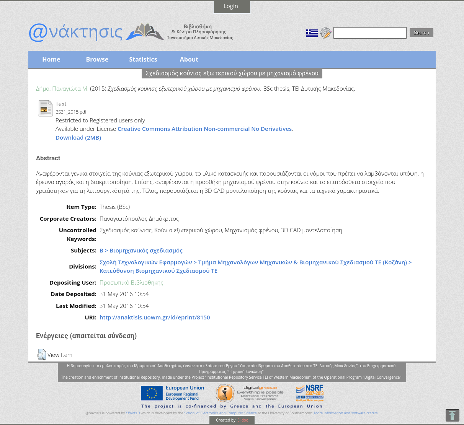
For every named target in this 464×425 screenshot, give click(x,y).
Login (231, 6)
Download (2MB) (78, 137)
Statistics (143, 59)
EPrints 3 (133, 412)
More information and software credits (345, 412)
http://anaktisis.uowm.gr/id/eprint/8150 (155, 317)
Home (51, 59)
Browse (97, 59)
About (189, 59)
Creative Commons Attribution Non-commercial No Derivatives (205, 128)
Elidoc (242, 420)
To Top (452, 415)
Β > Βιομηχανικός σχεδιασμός (141, 250)
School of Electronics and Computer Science (220, 412)
